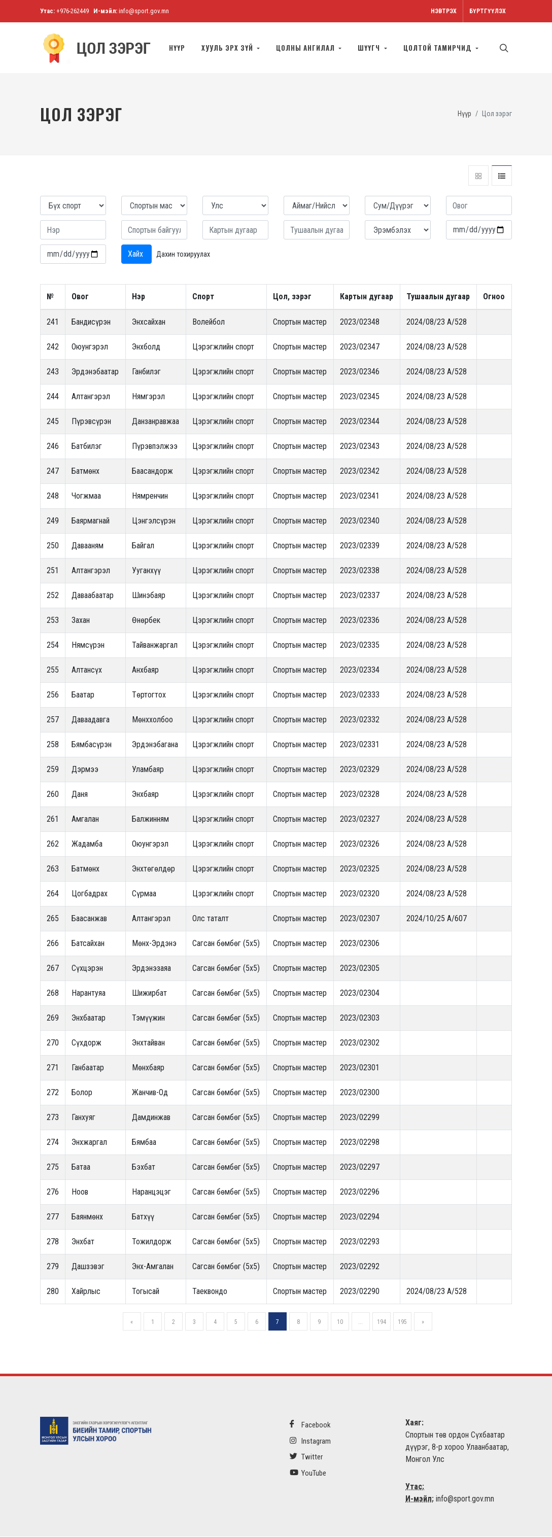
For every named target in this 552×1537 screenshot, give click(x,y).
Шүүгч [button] (370, 48)
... (360, 1322)
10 (340, 1322)
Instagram (310, 1441)
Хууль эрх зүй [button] (228, 48)
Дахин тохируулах (183, 255)
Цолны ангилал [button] (306, 48)
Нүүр (177, 48)
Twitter (306, 1457)
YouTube (308, 1473)
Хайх (136, 254)
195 (402, 1322)
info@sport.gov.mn (144, 11)
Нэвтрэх (444, 11)
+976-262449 (72, 11)
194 (381, 1322)
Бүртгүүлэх (487, 11)
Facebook (310, 1425)
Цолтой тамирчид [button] (438, 48)
